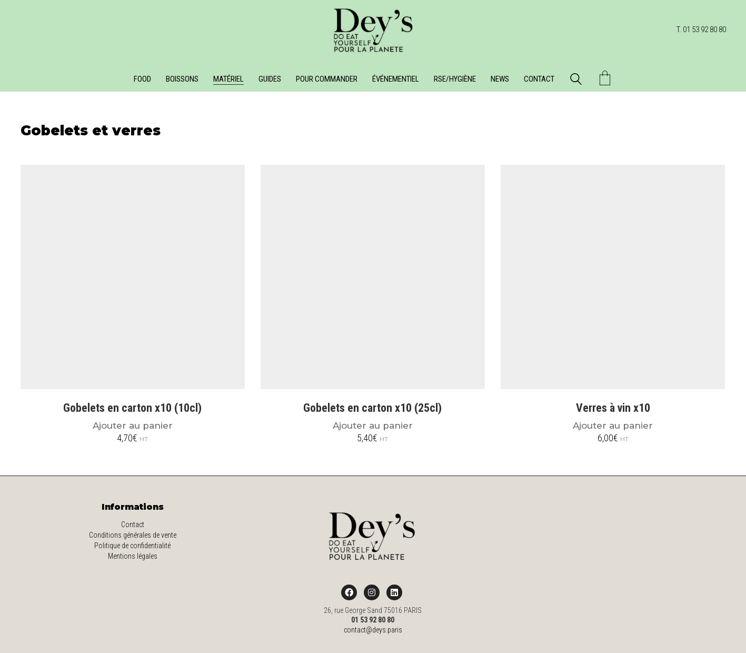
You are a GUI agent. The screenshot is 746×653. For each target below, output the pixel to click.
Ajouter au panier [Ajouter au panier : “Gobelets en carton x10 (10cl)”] (133, 425)
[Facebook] (349, 592)
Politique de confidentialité (132, 545)
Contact (132, 524)
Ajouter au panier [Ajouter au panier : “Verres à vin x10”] (613, 425)
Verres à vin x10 (613, 408)
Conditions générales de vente (132, 535)
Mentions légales (132, 556)
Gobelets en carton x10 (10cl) (132, 408)
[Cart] (605, 79)
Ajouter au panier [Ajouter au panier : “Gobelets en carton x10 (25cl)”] (373, 425)
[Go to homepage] (373, 30)
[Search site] (576, 80)
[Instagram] (372, 592)
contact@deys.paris (373, 630)
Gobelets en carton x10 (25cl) (372, 408)
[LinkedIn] (394, 592)
